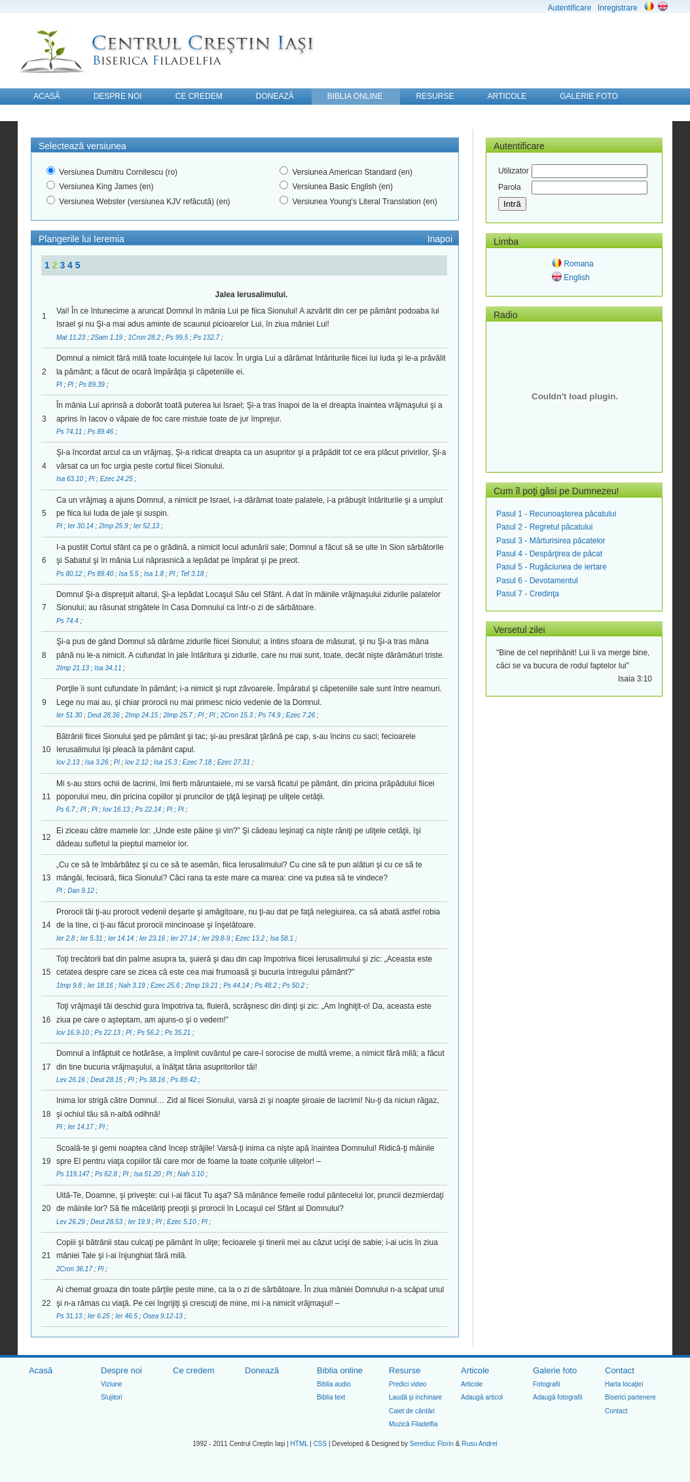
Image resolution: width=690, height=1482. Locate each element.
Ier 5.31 (93, 938)
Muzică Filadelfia (413, 1424)
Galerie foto (555, 1370)
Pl (60, 384)
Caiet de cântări (412, 1411)
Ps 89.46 (101, 431)
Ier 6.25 (100, 1316)
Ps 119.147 (73, 1174)
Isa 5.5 (130, 573)
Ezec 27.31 (234, 762)
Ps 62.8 (107, 1174)
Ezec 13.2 (251, 938)
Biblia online (340, 1370)
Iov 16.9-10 (73, 1032)
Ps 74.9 (271, 715)
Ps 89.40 (101, 573)
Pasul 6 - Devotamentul (537, 580)
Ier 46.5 (127, 1316)
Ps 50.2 (294, 985)
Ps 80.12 (70, 573)
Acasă (40, 1370)
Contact (619, 1370)
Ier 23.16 (153, 938)
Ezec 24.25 (117, 478)
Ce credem (194, 1370)
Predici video (407, 1384)
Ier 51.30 (70, 715)
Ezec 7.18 (198, 762)
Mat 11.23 (71, 337)
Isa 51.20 (148, 1174)
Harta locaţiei (624, 1384)
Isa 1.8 (155, 573)
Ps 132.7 (207, 337)
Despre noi (121, 1370)
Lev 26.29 (71, 1221)
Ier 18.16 (101, 985)
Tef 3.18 (193, 573)
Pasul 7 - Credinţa (527, 593)
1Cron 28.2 (145, 337)
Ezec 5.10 (182, 1221)
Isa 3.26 (97, 762)
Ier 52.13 (147, 526)
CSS (320, 1443)
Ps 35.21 (178, 1032)
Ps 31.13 (70, 1316)
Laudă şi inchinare (415, 1397)
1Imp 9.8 (70, 985)
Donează (262, 1370)
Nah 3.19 (132, 985)
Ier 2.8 (66, 938)
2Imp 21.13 (73, 668)
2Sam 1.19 (107, 337)
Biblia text (331, 1397)
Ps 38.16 (153, 1079)
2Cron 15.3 (238, 715)
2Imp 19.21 (202, 985)
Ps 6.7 (66, 809)
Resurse (404, 1370)
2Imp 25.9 (114, 526)
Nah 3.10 (191, 1174)
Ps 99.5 (178, 337)
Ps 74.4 (68, 620)
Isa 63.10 (70, 478)
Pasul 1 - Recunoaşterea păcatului (556, 513)
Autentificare (569, 7)
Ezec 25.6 (166, 985)
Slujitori (111, 1397)
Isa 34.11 (108, 668)
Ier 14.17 (81, 1126)
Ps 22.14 (149, 809)
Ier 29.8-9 (217, 938)
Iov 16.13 (117, 809)
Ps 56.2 (149, 1032)
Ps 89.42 (184, 1079)
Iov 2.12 (137, 762)
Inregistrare (618, 7)
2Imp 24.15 (142, 715)
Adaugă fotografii (558, 1397)
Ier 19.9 (140, 1221)
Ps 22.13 (108, 1032)
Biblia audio (334, 1384)
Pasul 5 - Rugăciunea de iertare (551, 566)
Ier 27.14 (184, 938)
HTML (299, 1443)
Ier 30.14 (81, 526)
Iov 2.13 (68, 762)
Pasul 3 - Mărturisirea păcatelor (551, 540)
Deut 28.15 (107, 1079)
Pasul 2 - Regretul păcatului (544, 527)
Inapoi (439, 239)
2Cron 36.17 (75, 1269)
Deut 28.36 (105, 715)
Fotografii (546, 1384)
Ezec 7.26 (301, 715)
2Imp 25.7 (178, 715)
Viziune (111, 1384)
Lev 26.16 (71, 1079)
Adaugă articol (482, 1397)
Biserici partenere (630, 1397)
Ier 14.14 (122, 938)
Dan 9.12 (81, 890)
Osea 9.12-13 (163, 1316)
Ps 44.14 (237, 985)
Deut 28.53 (107, 1221)
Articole (475, 1370)
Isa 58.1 (282, 938)
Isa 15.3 (166, 762)
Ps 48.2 (267, 985)
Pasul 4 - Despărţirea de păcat (549, 553)
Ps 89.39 (92, 384)
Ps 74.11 (70, 431)
